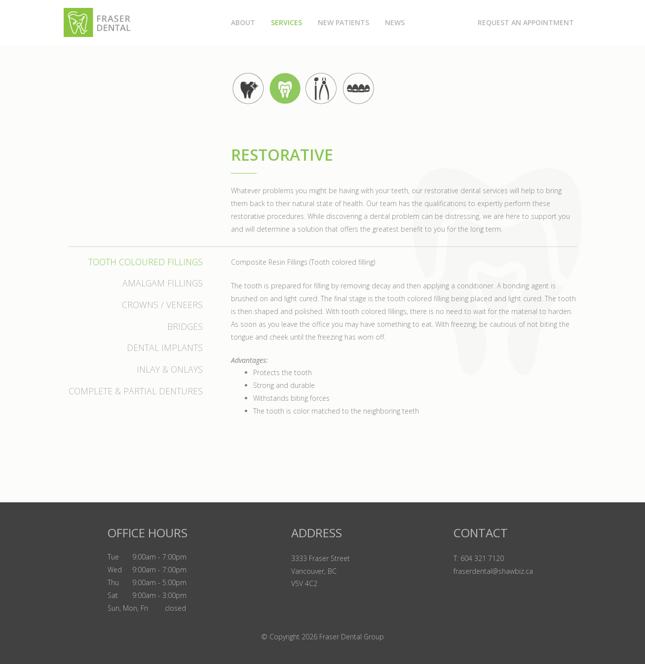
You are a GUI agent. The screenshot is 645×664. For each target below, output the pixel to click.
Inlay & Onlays (170, 369)
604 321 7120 (482, 558)
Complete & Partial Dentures (136, 391)
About (243, 22)
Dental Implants (165, 347)
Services (286, 22)
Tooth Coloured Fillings (145, 262)
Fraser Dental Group (351, 636)
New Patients (343, 22)
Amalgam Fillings (162, 283)
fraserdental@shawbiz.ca (493, 571)
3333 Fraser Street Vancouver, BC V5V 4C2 (320, 571)
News (395, 22)
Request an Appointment (526, 22)
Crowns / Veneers (162, 305)
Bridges (185, 326)
